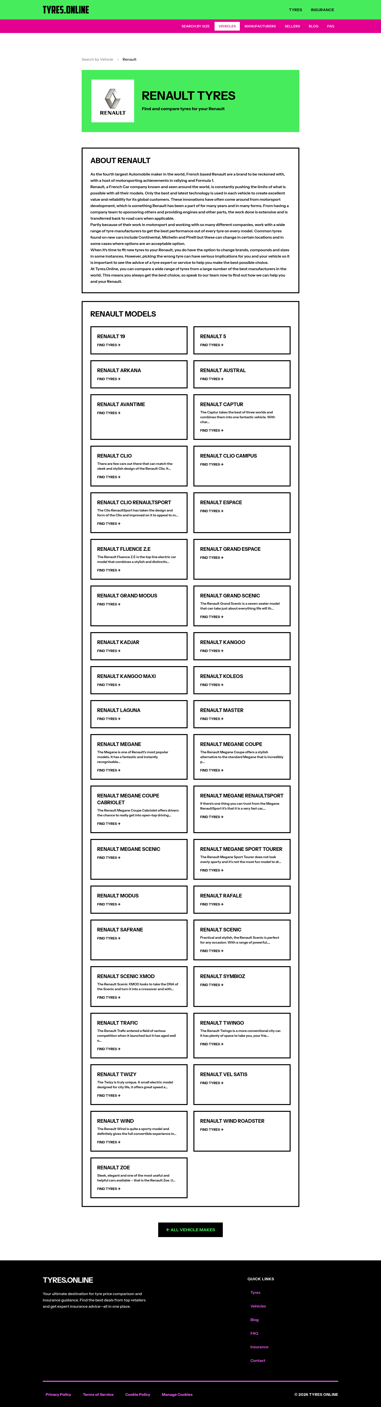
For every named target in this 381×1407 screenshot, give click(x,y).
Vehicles (227, 26)
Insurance (322, 9)
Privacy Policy (58, 1394)
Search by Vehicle (97, 59)
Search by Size (196, 26)
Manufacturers (260, 26)
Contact (258, 1360)
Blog (314, 26)
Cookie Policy (137, 1394)
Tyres (295, 9)
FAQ (330, 26)
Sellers (292, 26)
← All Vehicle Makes (190, 1229)
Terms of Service (98, 1394)
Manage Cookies (177, 1394)
